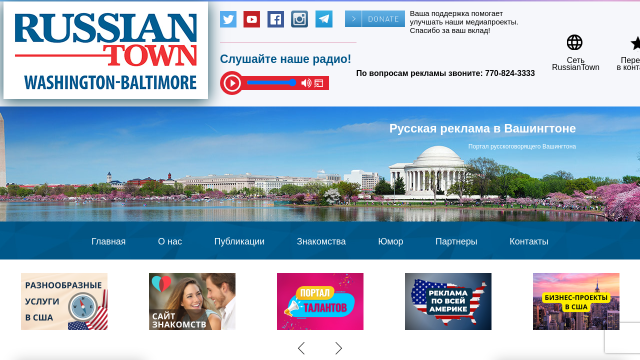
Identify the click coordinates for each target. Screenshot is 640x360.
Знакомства (321, 241)
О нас (170, 241)
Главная (109, 241)
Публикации (239, 241)
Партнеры (457, 241)
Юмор (390, 241)
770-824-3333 (510, 73)
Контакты (529, 241)
